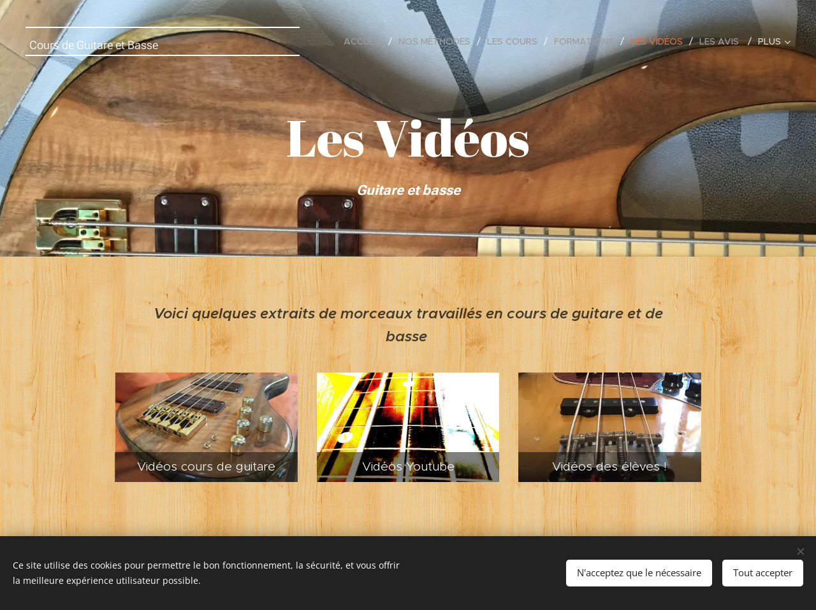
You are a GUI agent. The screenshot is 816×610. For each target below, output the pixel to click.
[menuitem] (366, 41)
